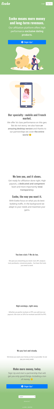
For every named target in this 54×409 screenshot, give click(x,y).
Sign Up (49, 4)
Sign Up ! (27, 42)
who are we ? (27, 401)
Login (43, 4)
